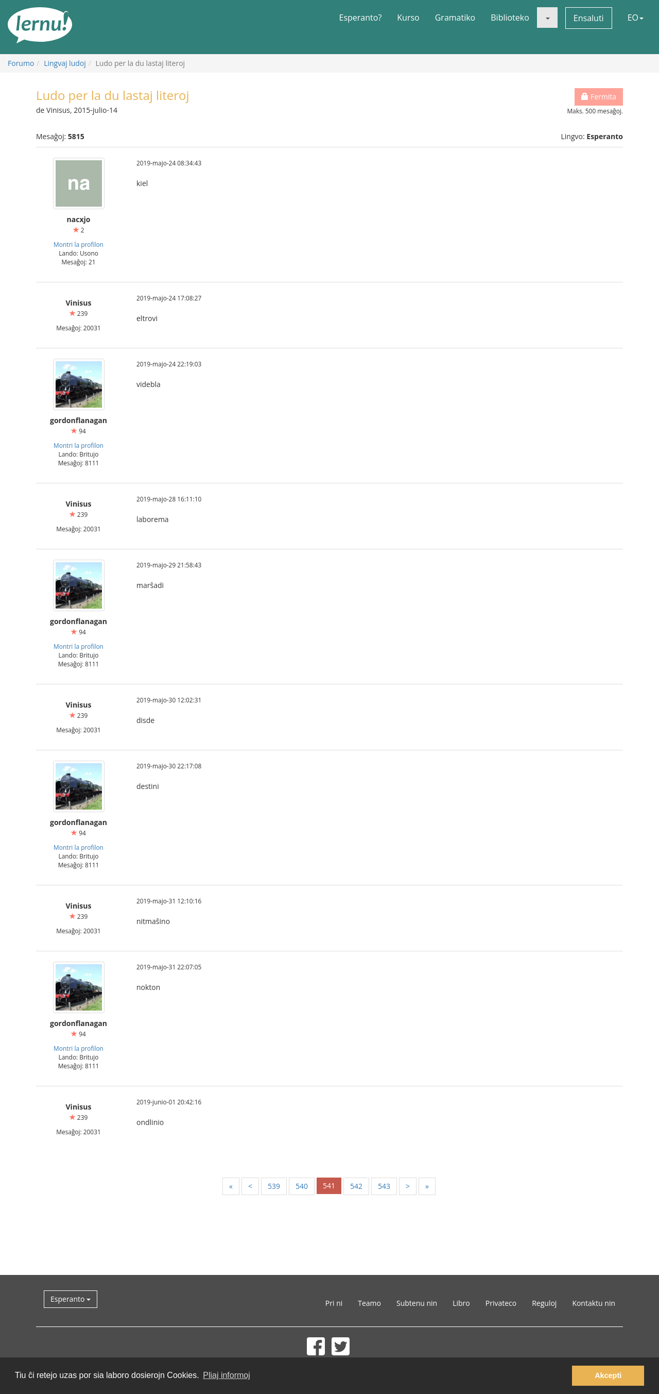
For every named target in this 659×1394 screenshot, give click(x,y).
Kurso (408, 17)
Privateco (500, 1303)
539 (274, 1186)
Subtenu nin (416, 1303)
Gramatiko (455, 17)
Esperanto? (360, 17)
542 (356, 1186)
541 (329, 1185)
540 (302, 1186)
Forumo (21, 63)
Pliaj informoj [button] (226, 1375)
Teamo (369, 1303)
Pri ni (333, 1303)
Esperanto (70, 1299)
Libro (461, 1303)
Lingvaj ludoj (65, 63)
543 (384, 1186)
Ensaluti (589, 18)
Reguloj (544, 1303)
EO (636, 17)
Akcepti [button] (608, 1375)
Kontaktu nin (593, 1303)
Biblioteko (510, 17)
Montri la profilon (78, 244)
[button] (547, 17)
